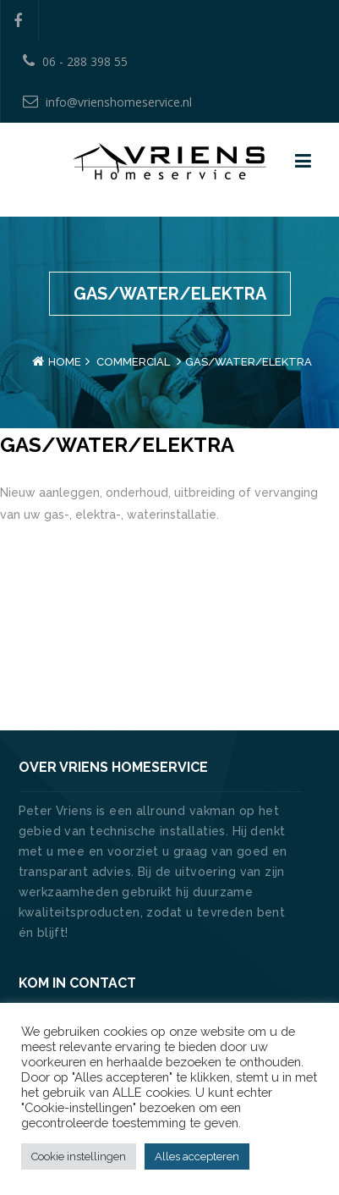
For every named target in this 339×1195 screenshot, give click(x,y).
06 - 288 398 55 (75, 61)
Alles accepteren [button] (197, 1156)
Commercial (133, 361)
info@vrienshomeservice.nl (107, 102)
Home (64, 361)
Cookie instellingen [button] (78, 1156)
